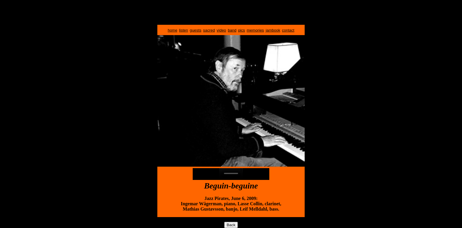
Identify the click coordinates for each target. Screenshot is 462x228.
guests (195, 30)
